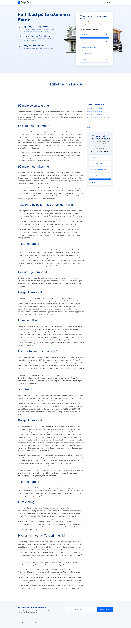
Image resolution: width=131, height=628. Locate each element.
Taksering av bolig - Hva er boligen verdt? (99, 118)
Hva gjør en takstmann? (96, 111)
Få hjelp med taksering (95, 114)
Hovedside (22, 623)
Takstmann (30, 623)
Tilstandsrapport (93, 122)
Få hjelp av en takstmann (96, 108)
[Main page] (26, 2)
